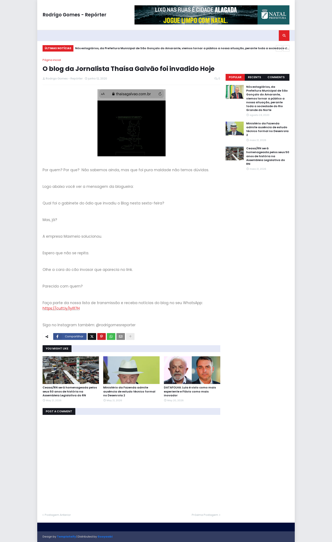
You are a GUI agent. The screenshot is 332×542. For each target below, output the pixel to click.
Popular (235, 77)
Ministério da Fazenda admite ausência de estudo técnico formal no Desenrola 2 (129, 391)
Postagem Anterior (58, 515)
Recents (254, 77)
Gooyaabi (105, 537)
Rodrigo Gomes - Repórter (74, 15)
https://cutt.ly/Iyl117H (61, 308)
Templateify (66, 537)
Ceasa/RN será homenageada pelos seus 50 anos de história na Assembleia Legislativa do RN (70, 391)
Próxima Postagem (205, 515)
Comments (276, 77)
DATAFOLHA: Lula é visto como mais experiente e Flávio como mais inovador (190, 391)
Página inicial (52, 60)
